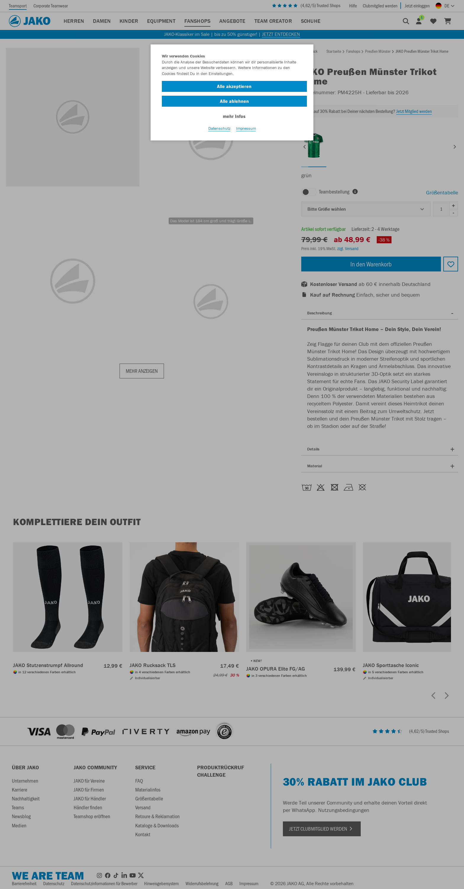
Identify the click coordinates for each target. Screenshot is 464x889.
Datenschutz (219, 130)
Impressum (246, 130)
